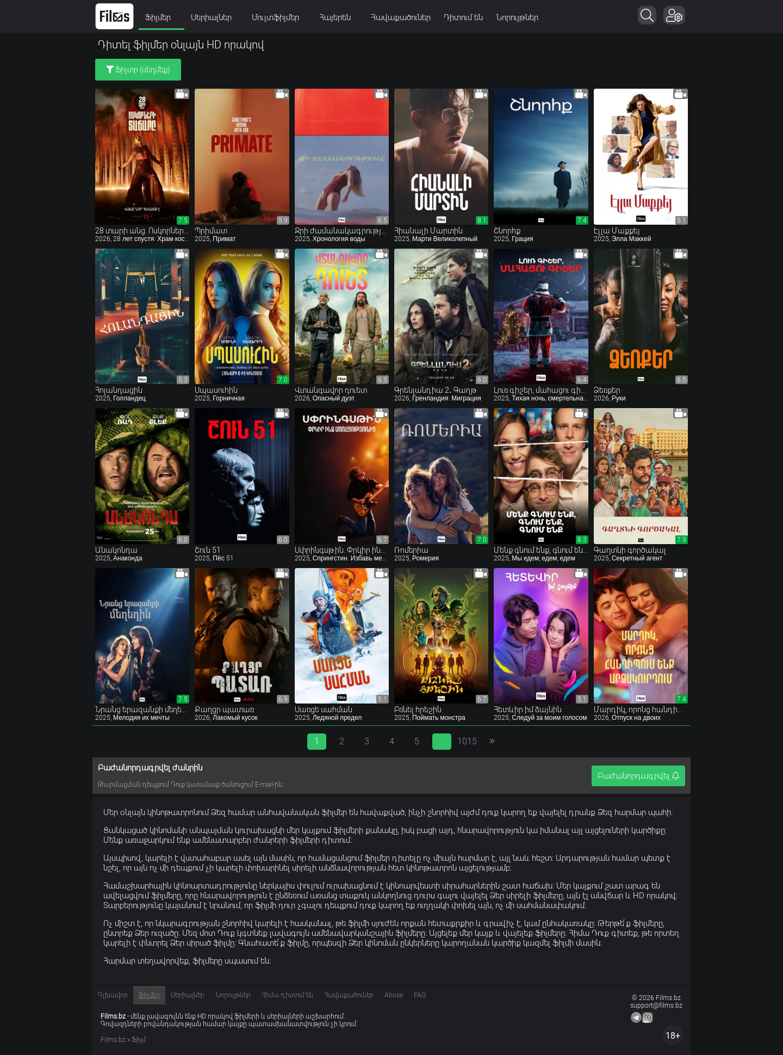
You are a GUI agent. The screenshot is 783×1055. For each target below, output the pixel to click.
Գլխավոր (113, 995)
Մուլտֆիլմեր (279, 17)
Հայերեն (338, 17)
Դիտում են (463, 17)
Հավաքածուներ (401, 17)
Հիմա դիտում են (287, 995)
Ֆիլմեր (161, 17)
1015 (466, 741)
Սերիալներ (215, 17)
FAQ (420, 995)
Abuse (393, 995)
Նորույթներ (517, 17)
